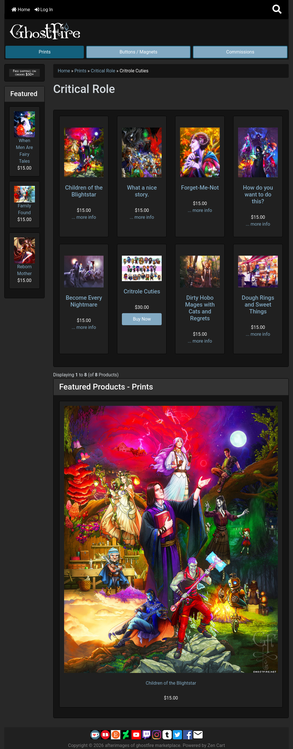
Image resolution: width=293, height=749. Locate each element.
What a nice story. (142, 191)
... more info (84, 217)
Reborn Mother (24, 256)
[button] (277, 9)
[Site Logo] (45, 30)
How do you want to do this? (258, 194)
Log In (44, 9)
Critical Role (103, 70)
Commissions (240, 52)
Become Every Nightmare (84, 301)
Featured (23, 94)
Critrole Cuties (142, 291)
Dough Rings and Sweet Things (258, 304)
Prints (45, 52)
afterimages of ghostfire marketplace (143, 745)
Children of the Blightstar (83, 191)
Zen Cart (216, 745)
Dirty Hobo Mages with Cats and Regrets (200, 308)
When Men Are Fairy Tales (24, 137)
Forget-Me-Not (200, 187)
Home (20, 9)
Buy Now (142, 319)
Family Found (24, 200)
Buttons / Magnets (138, 52)
